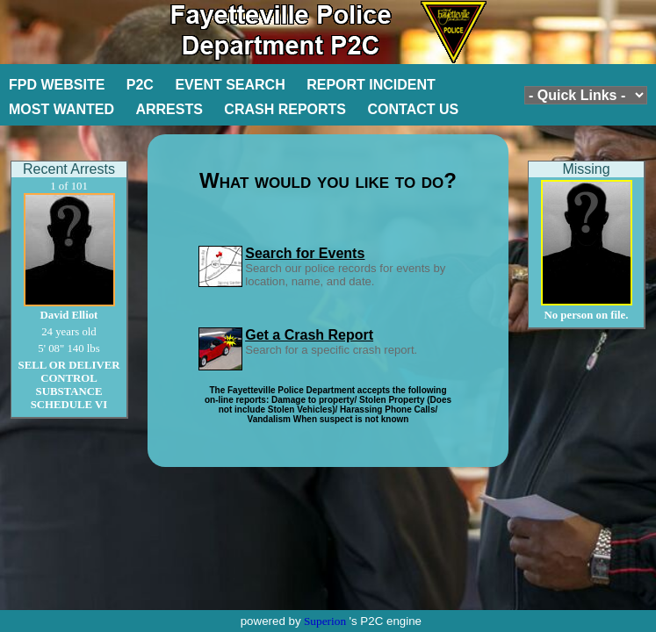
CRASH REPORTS (285, 109)
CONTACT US (413, 109)
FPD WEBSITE (57, 84)
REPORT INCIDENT (371, 84)
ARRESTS (168, 109)
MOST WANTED (61, 109)
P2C (140, 84)
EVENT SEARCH (230, 84)
